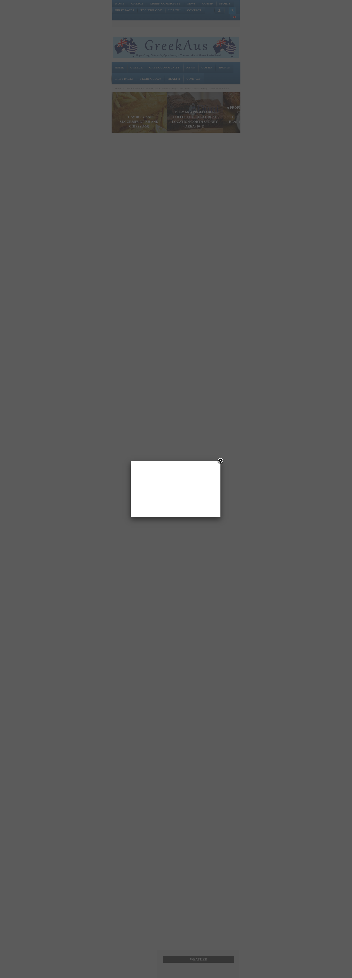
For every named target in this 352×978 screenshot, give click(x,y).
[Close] (220, 461)
